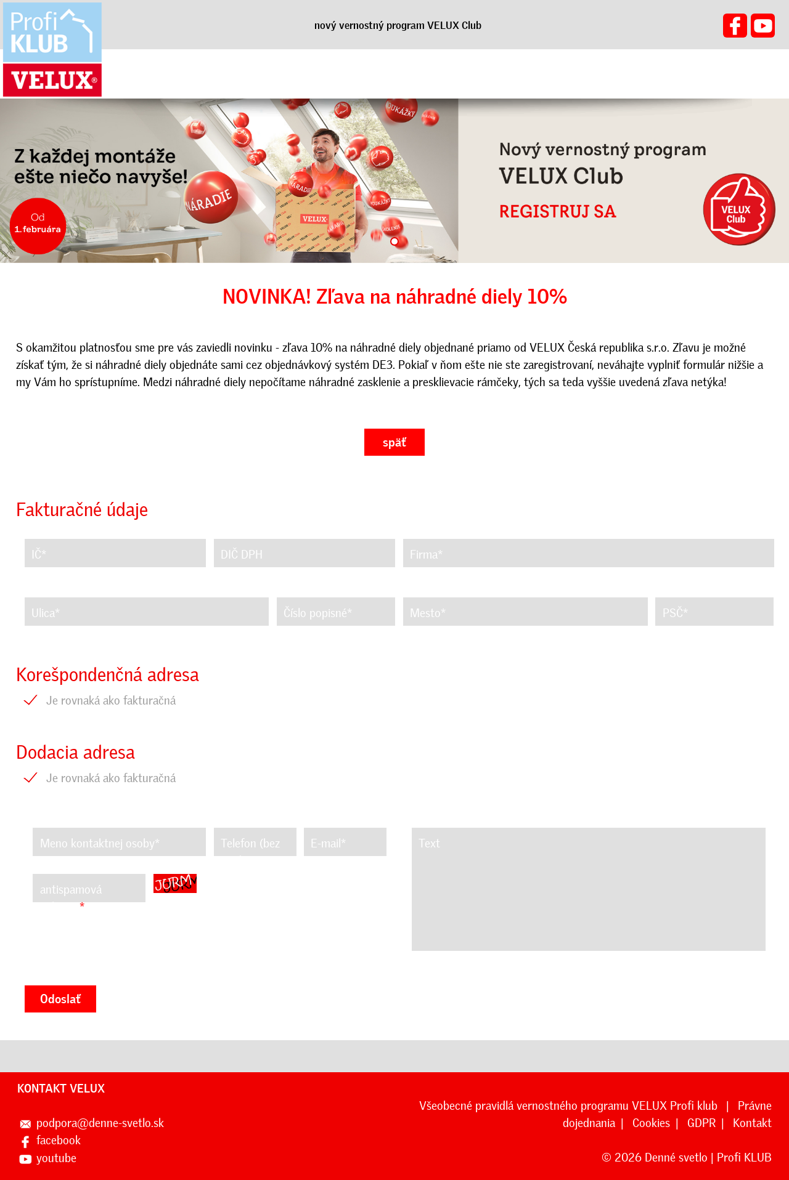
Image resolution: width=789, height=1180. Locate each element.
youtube (56, 1158)
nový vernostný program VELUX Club (397, 25)
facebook (58, 1140)
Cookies (651, 1123)
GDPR (701, 1123)
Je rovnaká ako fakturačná (111, 700)
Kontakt (752, 1123)
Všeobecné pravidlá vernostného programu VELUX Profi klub (570, 1106)
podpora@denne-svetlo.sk (100, 1123)
